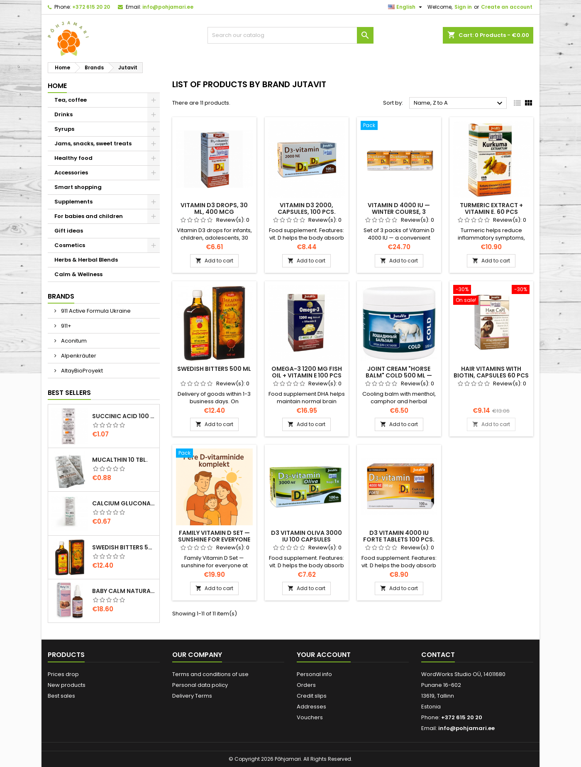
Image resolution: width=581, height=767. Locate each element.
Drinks (63, 114)
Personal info (314, 674)
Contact (438, 654)
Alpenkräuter (78, 356)
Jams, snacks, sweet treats (93, 143)
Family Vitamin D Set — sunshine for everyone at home (214, 539)
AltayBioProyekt (81, 371)
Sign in (463, 6)
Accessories (71, 172)
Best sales (61, 696)
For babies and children (88, 216)
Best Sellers (69, 392)
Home (57, 86)
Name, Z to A (459, 103)
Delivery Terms (192, 696)
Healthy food (73, 158)
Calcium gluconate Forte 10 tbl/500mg (124, 503)
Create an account (506, 6)
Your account (324, 654)
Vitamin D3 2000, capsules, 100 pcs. (307, 208)
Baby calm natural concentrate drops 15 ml (124, 591)
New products (66, 685)
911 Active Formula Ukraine (95, 311)
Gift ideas (68, 231)
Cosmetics (69, 245)
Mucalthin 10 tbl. (120, 459)
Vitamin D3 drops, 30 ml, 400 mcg (214, 208)
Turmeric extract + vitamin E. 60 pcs (491, 208)
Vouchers (310, 717)
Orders (306, 685)
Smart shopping (78, 187)
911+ (65, 326)
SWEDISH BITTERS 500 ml (124, 547)
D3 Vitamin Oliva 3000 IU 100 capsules (306, 536)
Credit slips (312, 696)
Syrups (64, 129)
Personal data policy (200, 685)
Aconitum (73, 341)
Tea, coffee (70, 100)
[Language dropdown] (406, 7)
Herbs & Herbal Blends (86, 260)
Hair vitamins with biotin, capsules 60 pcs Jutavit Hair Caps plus (491, 375)
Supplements (73, 202)
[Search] (291, 35)
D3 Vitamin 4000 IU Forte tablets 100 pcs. (399, 536)
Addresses (311, 707)
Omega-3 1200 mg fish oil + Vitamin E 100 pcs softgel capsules (306, 375)
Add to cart (214, 260)
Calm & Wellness (78, 274)
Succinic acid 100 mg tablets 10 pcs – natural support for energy (124, 416)
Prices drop (63, 674)
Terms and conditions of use (210, 674)
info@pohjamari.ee (167, 6)
